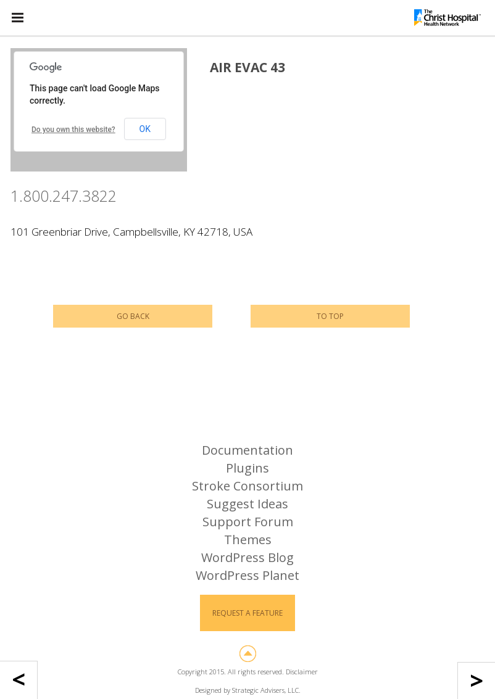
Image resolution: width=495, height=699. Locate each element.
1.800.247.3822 (63, 195)
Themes (248, 539)
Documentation (247, 450)
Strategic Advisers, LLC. (266, 690)
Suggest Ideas (247, 503)
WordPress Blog (247, 557)
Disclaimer (302, 671)
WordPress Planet (247, 575)
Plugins (247, 468)
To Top (330, 316)
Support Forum (247, 521)
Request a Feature (247, 613)
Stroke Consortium (247, 486)
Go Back (133, 316)
